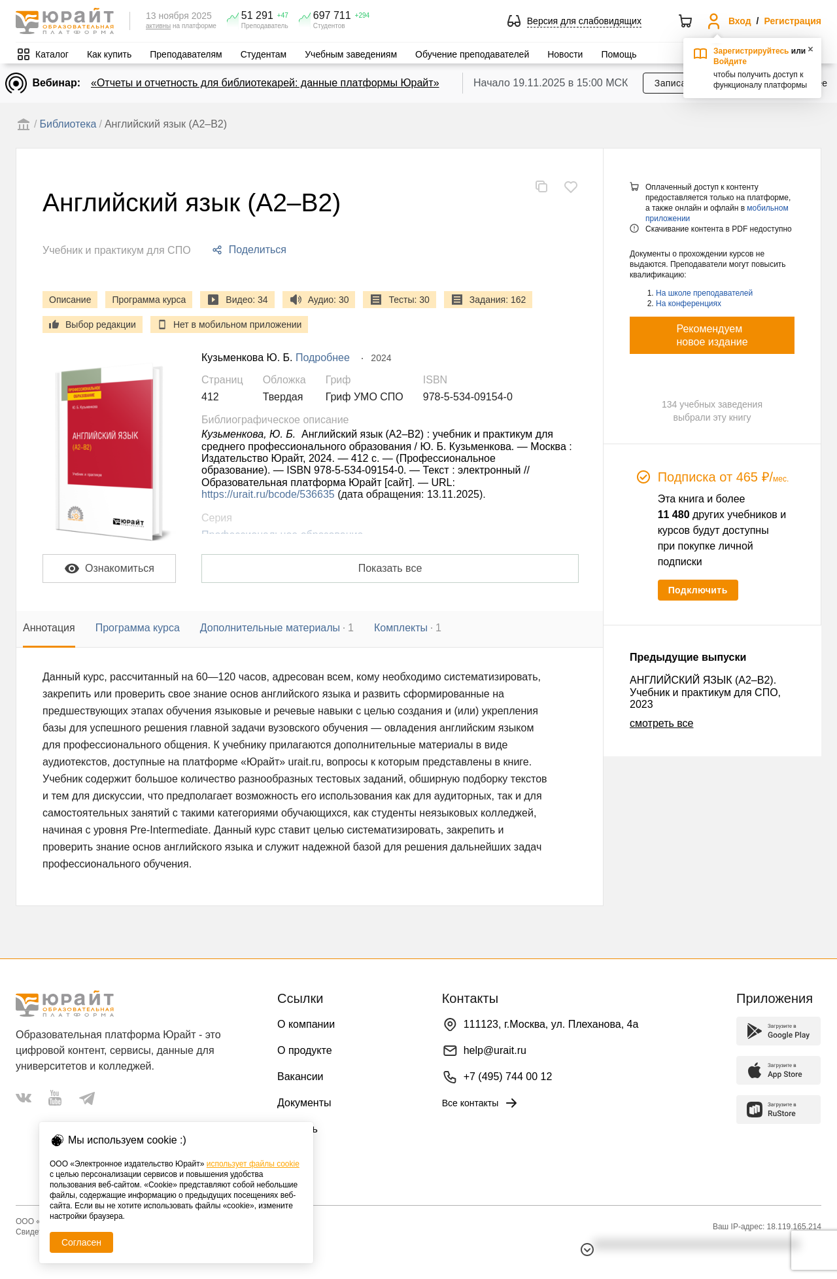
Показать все (390, 568)
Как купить (109, 54)
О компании (306, 1024)
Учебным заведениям (351, 54)
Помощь (618, 54)
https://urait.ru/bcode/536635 (268, 494)
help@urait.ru (495, 1050)
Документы (304, 1102)
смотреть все (661, 723)
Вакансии (300, 1076)
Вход (739, 21)
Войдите (730, 61)
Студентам (264, 54)
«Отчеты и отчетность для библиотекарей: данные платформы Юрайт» (265, 82)
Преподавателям (186, 54)
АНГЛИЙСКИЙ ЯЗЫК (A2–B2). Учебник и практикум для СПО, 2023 (705, 692)
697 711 (332, 15)
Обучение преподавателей (472, 54)
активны (158, 25)
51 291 (257, 15)
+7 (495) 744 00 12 (508, 1076)
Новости (565, 54)
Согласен (81, 1242)
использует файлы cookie (253, 1163)
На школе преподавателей (704, 293)
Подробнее (323, 357)
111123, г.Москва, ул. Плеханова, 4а (551, 1024)
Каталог (52, 54)
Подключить (698, 590)
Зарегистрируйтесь (751, 51)
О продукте (304, 1050)
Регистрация (792, 21)
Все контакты (481, 1103)
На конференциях (688, 303)
